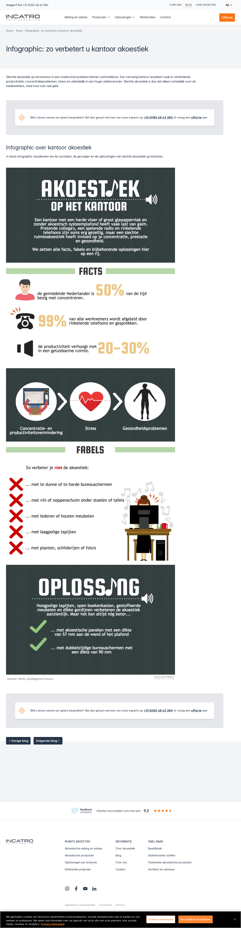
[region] (120, 919)
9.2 (146, 811)
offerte (196, 117)
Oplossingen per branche (81, 862)
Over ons (175, 4)
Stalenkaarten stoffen (161, 855)
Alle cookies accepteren (195, 919)
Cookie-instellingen (160, 919)
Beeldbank (155, 848)
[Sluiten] (235, 919)
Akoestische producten (79, 855)
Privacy (120, 905)
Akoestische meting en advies (83, 848)
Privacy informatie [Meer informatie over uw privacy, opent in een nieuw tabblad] (52, 924)
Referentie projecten (78, 869)
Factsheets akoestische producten (170, 862)
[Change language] (229, 5)
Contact (120, 869)
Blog (188, 4)
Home (9, 30)
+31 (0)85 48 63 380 (158, 117)
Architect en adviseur (161, 869)
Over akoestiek (206, 4)
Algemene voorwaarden (80, 905)
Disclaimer (105, 905)
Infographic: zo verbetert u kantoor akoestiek (53, 30)
